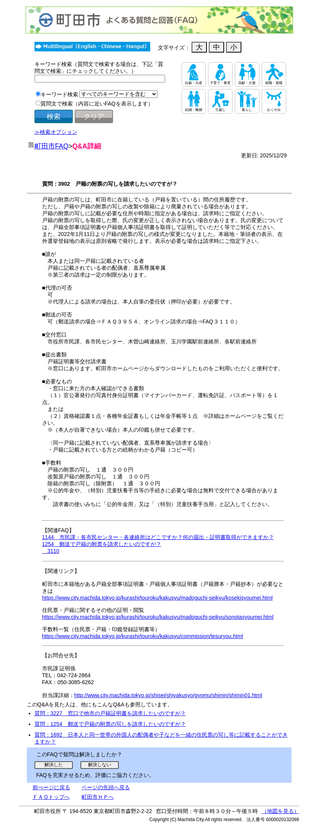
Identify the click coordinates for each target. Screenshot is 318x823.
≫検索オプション (55, 132)
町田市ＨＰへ (98, 797)
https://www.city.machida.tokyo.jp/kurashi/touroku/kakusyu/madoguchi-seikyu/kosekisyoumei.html (157, 598)
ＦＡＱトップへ (51, 797)
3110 (50, 551)
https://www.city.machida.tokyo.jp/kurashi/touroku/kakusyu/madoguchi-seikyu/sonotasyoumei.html (158, 617)
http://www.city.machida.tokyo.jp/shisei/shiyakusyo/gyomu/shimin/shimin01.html (168, 695)
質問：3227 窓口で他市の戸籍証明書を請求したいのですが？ (110, 713)
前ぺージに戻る (51, 787)
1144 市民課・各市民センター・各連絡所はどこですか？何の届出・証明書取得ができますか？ (158, 537)
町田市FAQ (51, 146)
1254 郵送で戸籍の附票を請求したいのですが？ (101, 544)
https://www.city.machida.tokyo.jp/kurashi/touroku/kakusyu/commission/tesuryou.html (142, 636)
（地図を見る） (280, 811)
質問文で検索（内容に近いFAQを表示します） (97, 104)
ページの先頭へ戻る (106, 787)
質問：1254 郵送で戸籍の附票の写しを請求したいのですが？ (110, 724)
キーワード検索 (59, 94)
